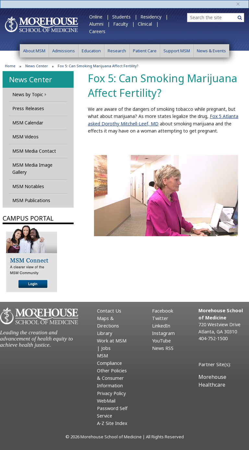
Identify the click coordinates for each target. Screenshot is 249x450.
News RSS (162, 348)
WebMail (106, 401)
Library (104, 333)
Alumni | (99, 24)
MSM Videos (25, 137)
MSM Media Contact (34, 151)
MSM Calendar (27, 123)
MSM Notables (28, 186)
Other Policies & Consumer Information (112, 378)
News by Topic (29, 94)
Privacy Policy (111, 393)
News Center (36, 65)
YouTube (161, 341)
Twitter (160, 318)
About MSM (34, 51)
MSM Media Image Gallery (32, 168)
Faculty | (124, 24)
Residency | (154, 17)
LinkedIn (161, 326)
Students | (124, 17)
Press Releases (28, 108)
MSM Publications (31, 200)
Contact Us (109, 311)
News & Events (211, 51)
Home (10, 65)
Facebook (162, 311)
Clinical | (148, 24)
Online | (99, 17)
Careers (97, 31)
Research (117, 51)
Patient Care (145, 51)
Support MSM (176, 51)
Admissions (63, 51)
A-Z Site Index (112, 423)
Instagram (163, 333)
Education (91, 51)
